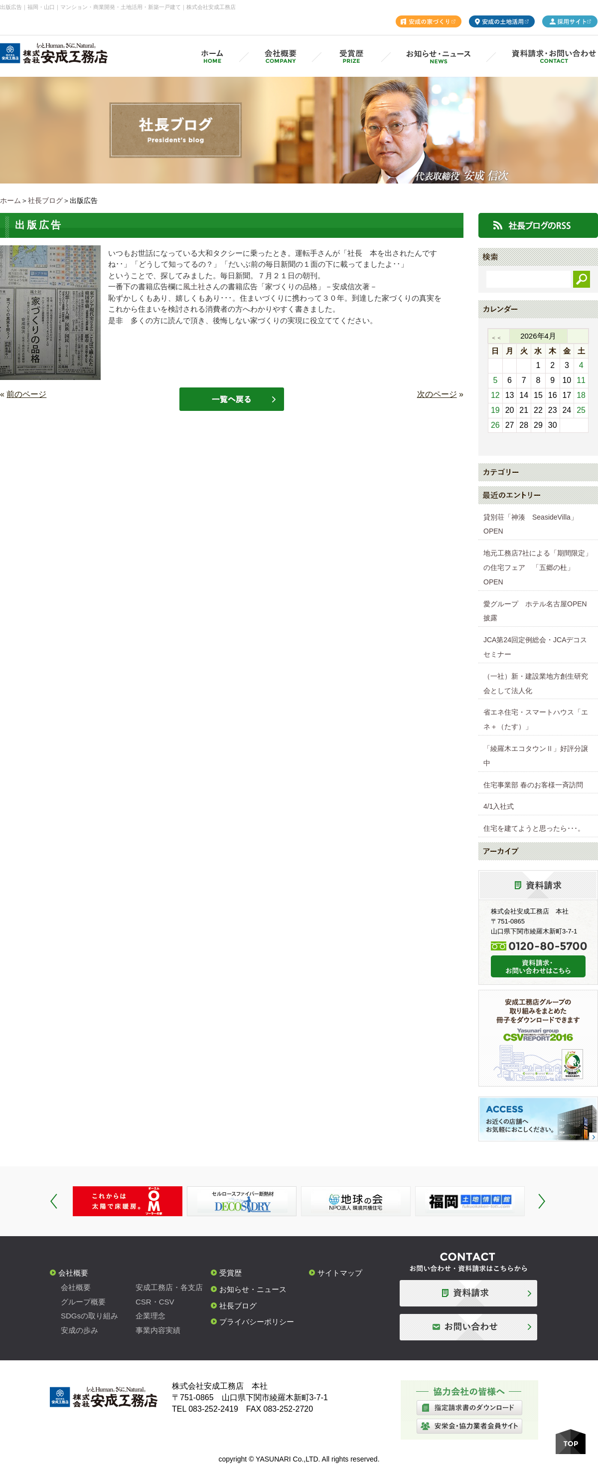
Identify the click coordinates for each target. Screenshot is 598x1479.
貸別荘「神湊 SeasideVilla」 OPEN (534, 524)
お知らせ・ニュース (253, 1289)
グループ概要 (83, 1301)
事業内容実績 (158, 1330)
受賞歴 (230, 1273)
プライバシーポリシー (256, 1321)
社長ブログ (45, 200)
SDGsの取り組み (89, 1315)
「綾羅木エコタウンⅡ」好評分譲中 (535, 755)
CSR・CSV (155, 1301)
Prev (53, 1201)
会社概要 (73, 1273)
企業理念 (150, 1315)
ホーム (10, 200)
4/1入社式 (498, 806)
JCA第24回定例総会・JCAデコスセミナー (535, 647)
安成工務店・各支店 (169, 1287)
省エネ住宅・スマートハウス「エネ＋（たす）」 (535, 719)
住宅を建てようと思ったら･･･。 (534, 828)
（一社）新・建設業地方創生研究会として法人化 (535, 683)
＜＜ (496, 338)
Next (541, 1201)
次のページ (437, 394)
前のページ (26, 394)
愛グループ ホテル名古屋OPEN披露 (535, 611)
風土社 (194, 286)
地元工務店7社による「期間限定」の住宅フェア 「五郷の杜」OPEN (537, 567)
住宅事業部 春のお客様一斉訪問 (533, 785)
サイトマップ (339, 1273)
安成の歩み (79, 1330)
